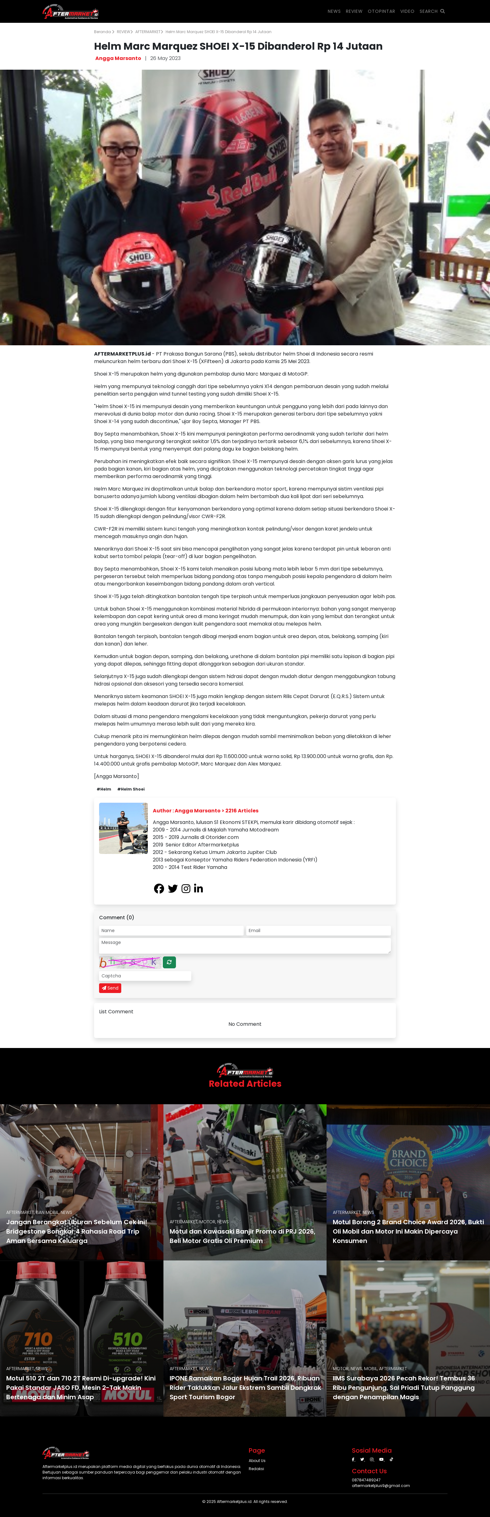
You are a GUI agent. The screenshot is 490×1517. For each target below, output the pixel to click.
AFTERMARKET (149, 31)
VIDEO (407, 11)
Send (110, 988)
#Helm (104, 789)
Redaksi (256, 1468)
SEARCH (432, 11)
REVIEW (125, 31)
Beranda (104, 31)
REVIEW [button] (354, 11)
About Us (257, 1460)
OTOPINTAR (381, 11)
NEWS (334, 11)
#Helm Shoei (131, 789)
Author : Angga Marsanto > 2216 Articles (205, 810)
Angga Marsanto (118, 58)
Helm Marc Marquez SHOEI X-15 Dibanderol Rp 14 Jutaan (219, 31)
